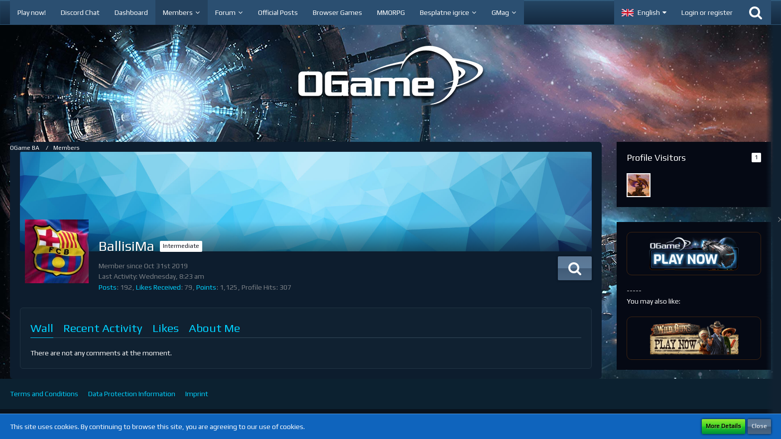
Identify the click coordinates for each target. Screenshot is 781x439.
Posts (108, 287)
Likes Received (158, 287)
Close (759, 426)
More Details (723, 426)
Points (206, 287)
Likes (165, 327)
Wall (41, 327)
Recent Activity (102, 327)
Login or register (707, 12)
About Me (214, 327)
